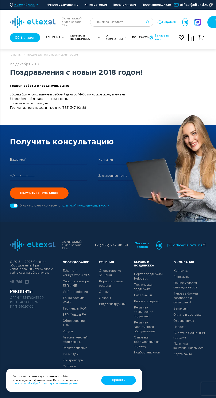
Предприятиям (124, 5)
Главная (16, 55)
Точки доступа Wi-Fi (74, 300)
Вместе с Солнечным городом (189, 335)
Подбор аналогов (147, 352)
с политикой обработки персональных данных (46, 383)
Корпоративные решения (111, 283)
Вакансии (180, 308)
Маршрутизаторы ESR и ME (76, 283)
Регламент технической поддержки (143, 312)
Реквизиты (181, 277)
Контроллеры (73, 360)
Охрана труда (183, 321)
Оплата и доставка (187, 315)
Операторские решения (110, 273)
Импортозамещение (62, 5)
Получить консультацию (39, 193)
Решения (53, 37)
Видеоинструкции (112, 304)
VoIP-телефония (75, 292)
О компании (114, 37)
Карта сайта (182, 354)
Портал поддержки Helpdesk (148, 276)
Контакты (140, 37)
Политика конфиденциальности (189, 345)
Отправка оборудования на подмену (146, 342)
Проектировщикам (156, 5)
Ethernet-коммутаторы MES (76, 273)
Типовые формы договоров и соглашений (185, 298)
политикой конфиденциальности (85, 205)
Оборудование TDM (74, 323)
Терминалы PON (75, 308)
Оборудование (76, 262)
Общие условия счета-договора (185, 285)
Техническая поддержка (143, 287)
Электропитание (75, 348)
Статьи (104, 292)
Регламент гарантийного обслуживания (144, 327)
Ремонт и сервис (146, 301)
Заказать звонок (142, 245)
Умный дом (70, 354)
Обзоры (105, 298)
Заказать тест (159, 37)
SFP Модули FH (74, 315)
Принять (118, 380)
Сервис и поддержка (80, 37)
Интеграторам (95, 5)
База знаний (143, 295)
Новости (179, 327)
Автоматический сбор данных (75, 339)
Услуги (68, 331)
